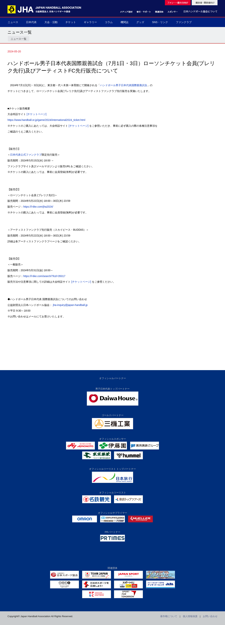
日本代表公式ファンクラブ (26, 154)
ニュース (13, 22)
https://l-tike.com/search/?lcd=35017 (44, 276)
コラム (109, 22)
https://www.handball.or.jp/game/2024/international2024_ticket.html (46, 119)
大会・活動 (51, 22)
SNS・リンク (160, 22)
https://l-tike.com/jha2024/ (38, 206)
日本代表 (31, 22)
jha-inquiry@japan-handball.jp (70, 304)
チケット (70, 22)
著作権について (168, 616)
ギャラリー (90, 22)
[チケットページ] (36, 114)
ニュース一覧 (18, 38)
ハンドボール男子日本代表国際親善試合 (123, 85)
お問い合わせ (210, 616)
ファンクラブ (184, 22)
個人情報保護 (190, 616)
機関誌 (124, 22)
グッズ (140, 22)
